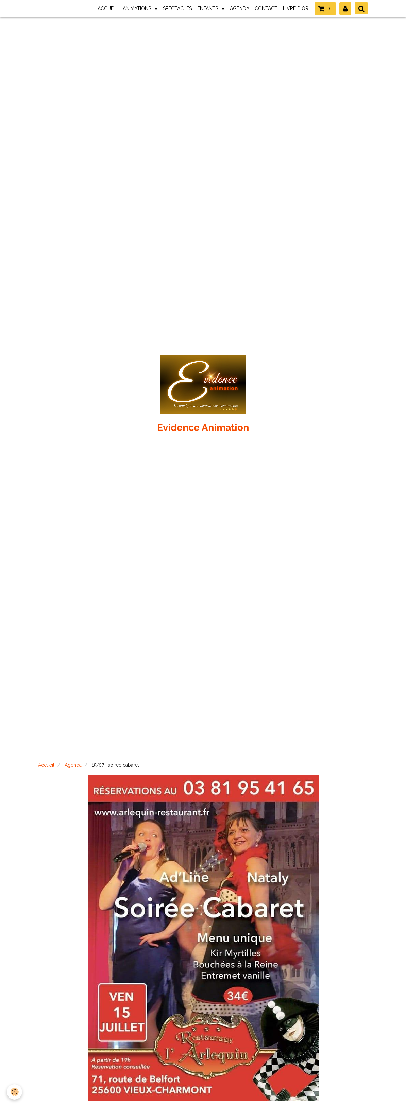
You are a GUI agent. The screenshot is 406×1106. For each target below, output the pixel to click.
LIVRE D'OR (295, 8)
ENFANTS (208, 8)
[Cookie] (14, 1092)
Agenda (73, 765)
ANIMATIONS (137, 8)
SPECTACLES (177, 8)
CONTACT (266, 8)
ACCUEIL (107, 8)
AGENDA (239, 8)
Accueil (46, 765)
